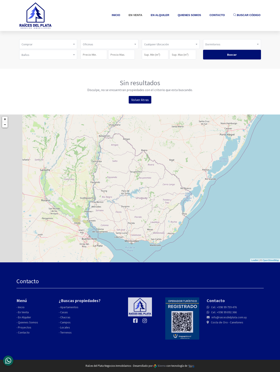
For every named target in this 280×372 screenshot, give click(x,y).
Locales (65, 329)
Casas (64, 314)
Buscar (232, 55)
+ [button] (5, 119)
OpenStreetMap (270, 260)
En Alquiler (160, 15)
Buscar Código (247, 15)
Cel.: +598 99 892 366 (223, 314)
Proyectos (24, 329)
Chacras (65, 319)
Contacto (217, 15)
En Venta (135, 15)
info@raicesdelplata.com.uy (229, 319)
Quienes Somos (189, 15)
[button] (48, 44)
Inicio (116, 15)
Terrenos (66, 334)
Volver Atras (140, 100)
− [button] (5, 124)
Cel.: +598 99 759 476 (223, 309)
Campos (65, 324)
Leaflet (254, 260)
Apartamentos (69, 309)
